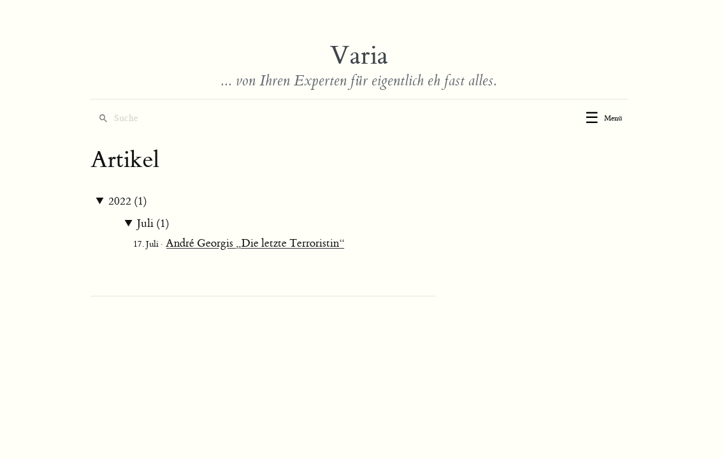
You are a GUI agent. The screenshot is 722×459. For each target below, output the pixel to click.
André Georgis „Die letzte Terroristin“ (255, 244)
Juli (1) (153, 224)
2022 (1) (127, 201)
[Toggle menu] (603, 119)
